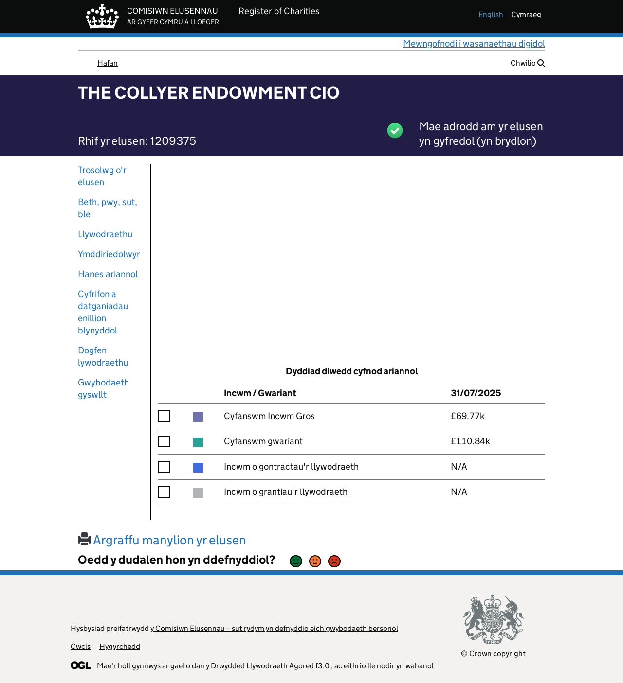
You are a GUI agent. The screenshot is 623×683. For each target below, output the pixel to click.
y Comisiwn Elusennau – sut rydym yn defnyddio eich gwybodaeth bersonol (274, 628)
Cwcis (81, 646)
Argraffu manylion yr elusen (162, 540)
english (490, 14)
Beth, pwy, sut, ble (107, 208)
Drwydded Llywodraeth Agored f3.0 (270, 665)
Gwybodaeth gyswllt (103, 388)
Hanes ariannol (108, 274)
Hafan (107, 63)
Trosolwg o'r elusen (102, 176)
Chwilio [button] (528, 63)
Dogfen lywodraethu (103, 356)
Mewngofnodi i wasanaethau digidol (474, 43)
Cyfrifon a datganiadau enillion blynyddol (103, 312)
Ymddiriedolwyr (109, 254)
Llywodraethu (105, 234)
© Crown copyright (493, 653)
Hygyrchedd (119, 646)
